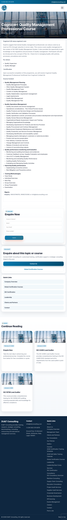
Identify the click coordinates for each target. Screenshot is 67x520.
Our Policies (50, 441)
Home (49, 424)
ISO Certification (10, 292)
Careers (49, 505)
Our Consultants (52, 438)
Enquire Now (8, 350)
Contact (7, 307)
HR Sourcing (51, 499)
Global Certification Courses (33, 269)
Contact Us (33, 264)
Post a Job (50, 511)
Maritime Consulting (53, 478)
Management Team (53, 432)
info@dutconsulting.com (58, 2)
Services (49, 468)
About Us (50, 427)
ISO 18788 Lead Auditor (11, 392)
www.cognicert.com (19, 41)
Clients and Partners (11, 302)
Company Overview (11, 282)
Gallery (49, 444)
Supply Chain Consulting (55, 481)
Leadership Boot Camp (54, 465)
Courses (49, 447)
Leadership (8, 297)
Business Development (54, 496)
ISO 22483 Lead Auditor (45, 350)
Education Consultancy (54, 484)
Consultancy (51, 473)
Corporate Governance (54, 493)
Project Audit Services (54, 487)
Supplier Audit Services (54, 490)
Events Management (53, 502)
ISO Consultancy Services (55, 475)
